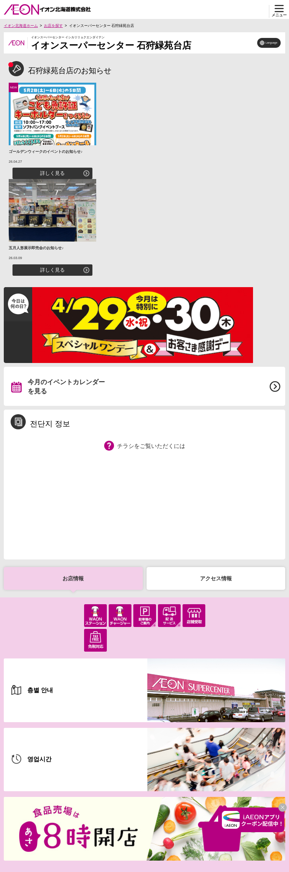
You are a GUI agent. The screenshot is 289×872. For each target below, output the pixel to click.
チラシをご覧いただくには (151, 446)
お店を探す (53, 26)
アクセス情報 (216, 578)
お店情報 (73, 578)
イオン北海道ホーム (21, 26)
